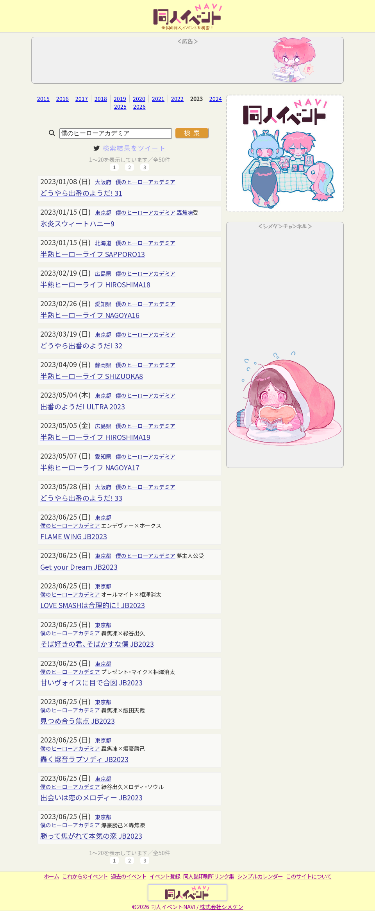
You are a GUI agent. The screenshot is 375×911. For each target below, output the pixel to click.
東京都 (103, 212)
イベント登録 (165, 876)
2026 (139, 106)
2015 (43, 98)
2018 (101, 98)
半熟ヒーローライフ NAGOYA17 (89, 467)
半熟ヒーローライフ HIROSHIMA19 (95, 437)
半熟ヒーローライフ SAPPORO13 (92, 254)
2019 (120, 98)
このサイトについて (309, 876)
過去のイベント (128, 876)
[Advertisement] (187, 62)
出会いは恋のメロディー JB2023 (91, 797)
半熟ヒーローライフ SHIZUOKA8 (91, 376)
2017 (81, 98)
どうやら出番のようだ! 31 (81, 193)
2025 (120, 106)
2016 (62, 98)
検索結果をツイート (134, 147)
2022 (177, 98)
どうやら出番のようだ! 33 (81, 498)
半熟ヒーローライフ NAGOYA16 (89, 315)
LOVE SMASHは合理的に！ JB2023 (92, 605)
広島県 (103, 273)
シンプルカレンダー (260, 876)
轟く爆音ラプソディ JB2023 (84, 759)
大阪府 (103, 182)
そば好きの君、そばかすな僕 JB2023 (97, 643)
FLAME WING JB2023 (73, 536)
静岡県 (103, 365)
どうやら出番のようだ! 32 (81, 345)
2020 (139, 98)
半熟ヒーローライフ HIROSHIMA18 (95, 284)
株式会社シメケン (221, 907)
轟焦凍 (185, 212)
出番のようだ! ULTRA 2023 (82, 406)
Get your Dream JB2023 (79, 566)
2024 (215, 98)
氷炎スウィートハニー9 (77, 223)
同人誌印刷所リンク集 (208, 876)
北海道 (103, 243)
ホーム (51, 876)
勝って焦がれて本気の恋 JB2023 (91, 835)
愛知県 (103, 304)
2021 (158, 98)
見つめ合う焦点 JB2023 (77, 721)
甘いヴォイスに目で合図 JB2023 (91, 682)
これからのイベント (85, 876)
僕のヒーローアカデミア (145, 182)
